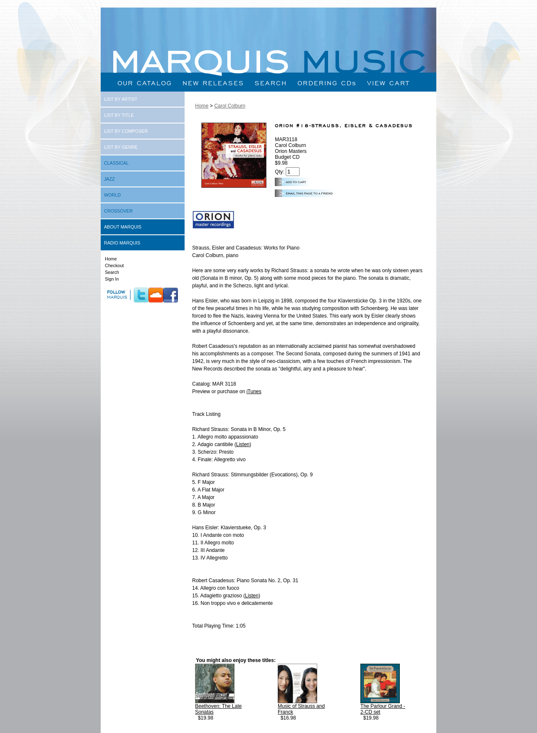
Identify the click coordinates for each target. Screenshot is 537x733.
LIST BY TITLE (119, 115)
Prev (209, 725)
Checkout (114, 265)
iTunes (253, 391)
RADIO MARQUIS (122, 242)
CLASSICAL (116, 163)
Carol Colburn (229, 106)
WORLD (112, 194)
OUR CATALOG (144, 83)
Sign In (112, 278)
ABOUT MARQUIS (122, 226)
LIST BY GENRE (121, 147)
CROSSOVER (118, 210)
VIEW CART (388, 83)
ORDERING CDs (327, 83)
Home (111, 258)
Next (427, 725)
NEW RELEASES (213, 83)
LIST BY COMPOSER (126, 131)
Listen (243, 444)
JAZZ (109, 178)
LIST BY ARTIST (120, 99)
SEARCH (271, 83)
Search (112, 272)
